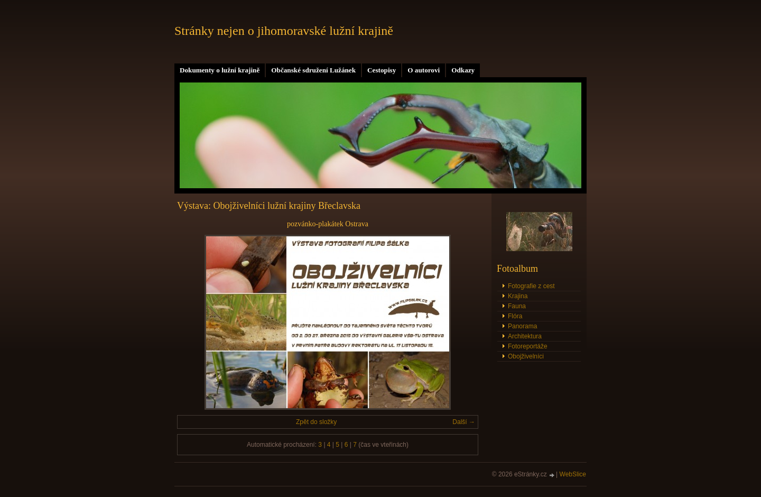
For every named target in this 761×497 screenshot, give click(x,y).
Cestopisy (381, 70)
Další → (463, 422)
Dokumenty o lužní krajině (219, 70)
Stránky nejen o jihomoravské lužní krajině (283, 31)
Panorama (522, 326)
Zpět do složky (316, 422)
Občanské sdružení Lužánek (313, 70)
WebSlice (573, 474)
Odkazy (463, 70)
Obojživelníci (526, 356)
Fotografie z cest (531, 286)
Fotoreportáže (527, 346)
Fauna (517, 306)
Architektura (525, 336)
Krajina (517, 296)
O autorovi (423, 70)
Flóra (515, 316)
